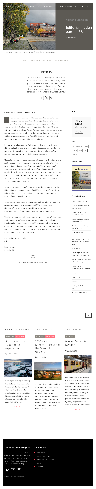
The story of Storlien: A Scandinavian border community (81, 267)
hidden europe (30, 112)
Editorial (20, 112)
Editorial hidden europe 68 (79, 201)
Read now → (18, 406)
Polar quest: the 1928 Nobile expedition (15, 345)
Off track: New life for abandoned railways (78, 234)
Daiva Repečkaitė (10, 193)
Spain (85, 150)
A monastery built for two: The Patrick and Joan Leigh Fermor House (80, 242)
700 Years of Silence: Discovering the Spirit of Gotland (47, 346)
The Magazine (34, 60)
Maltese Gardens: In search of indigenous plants (80, 220)
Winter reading (76, 248)
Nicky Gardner (12, 354)
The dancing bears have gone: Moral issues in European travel (81, 254)
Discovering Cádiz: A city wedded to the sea (79, 214)
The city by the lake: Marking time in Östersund (80, 227)
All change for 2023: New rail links (80, 287)
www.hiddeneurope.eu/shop (14, 211)
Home (24, 60)
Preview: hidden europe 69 (79, 292)
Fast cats (74, 281)
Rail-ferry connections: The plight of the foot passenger (81, 261)
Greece (75, 150)
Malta (80, 150)
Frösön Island (76, 277)
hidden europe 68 (46, 60)
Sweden (75, 154)
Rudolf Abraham (45, 193)
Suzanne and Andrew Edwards (28, 193)
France (86, 146)
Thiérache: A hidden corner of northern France (80, 207)
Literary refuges (76, 273)
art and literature (77, 146)
